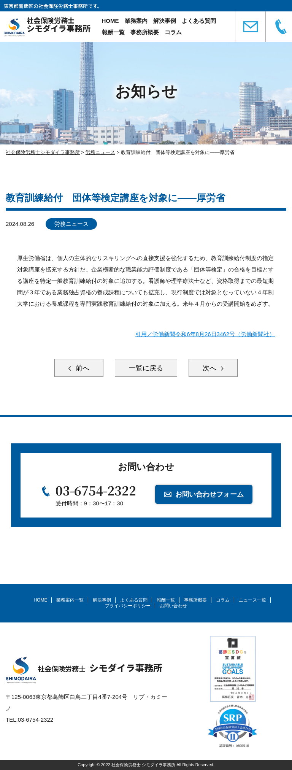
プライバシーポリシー (128, 605)
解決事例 (164, 20)
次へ (210, 368)
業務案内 (136, 20)
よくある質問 (199, 20)
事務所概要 (144, 32)
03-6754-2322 (96, 490)
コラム (173, 32)
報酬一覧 (113, 32)
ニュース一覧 (252, 600)
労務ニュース (71, 224)
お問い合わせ (173, 605)
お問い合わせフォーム (209, 494)
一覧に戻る (146, 368)
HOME (110, 20)
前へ (81, 368)
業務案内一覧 (70, 600)
